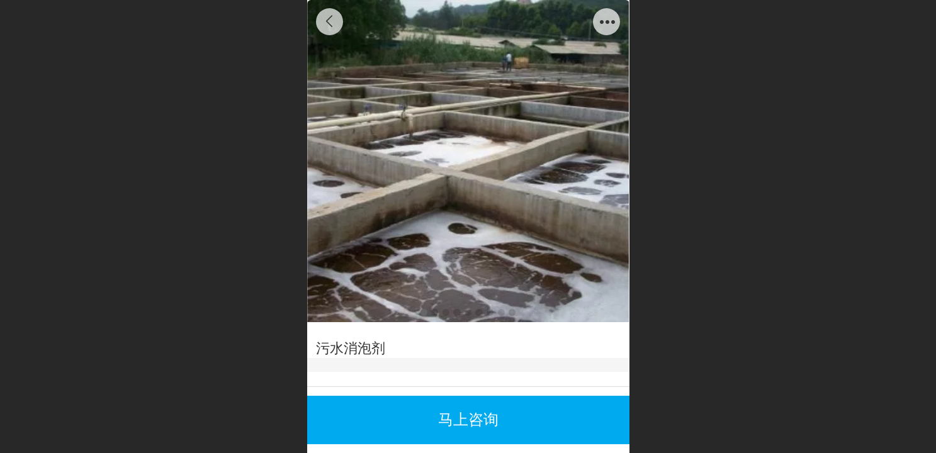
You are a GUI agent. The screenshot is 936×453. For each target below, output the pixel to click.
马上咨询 (468, 419)
